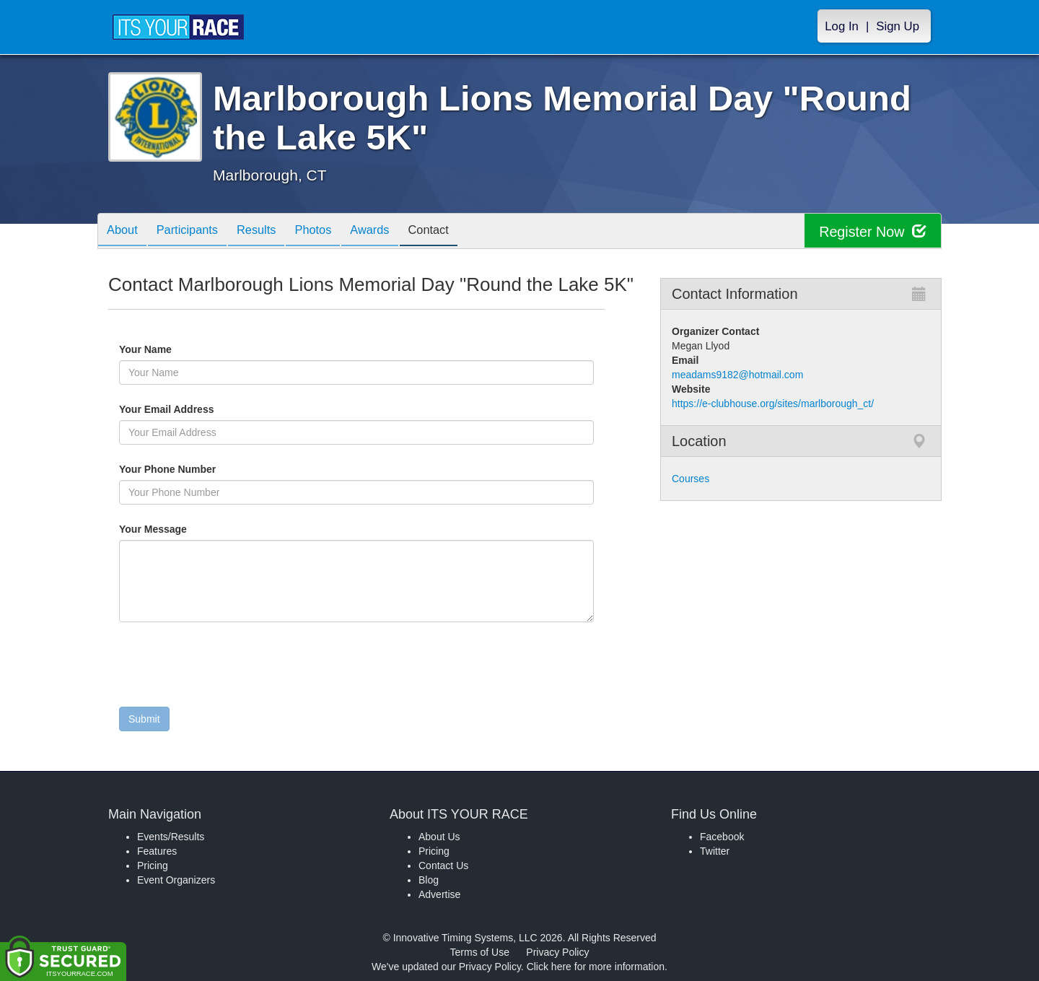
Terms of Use (479, 952)
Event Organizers (176, 880)
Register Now (871, 231)
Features (157, 851)
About (125, 232)
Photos (332, 232)
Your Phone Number (167, 469)
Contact (458, 232)
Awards (394, 232)
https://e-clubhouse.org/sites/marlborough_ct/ (773, 403)
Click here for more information (596, 966)
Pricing (152, 865)
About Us (439, 836)
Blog (428, 880)
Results (270, 232)
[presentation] (228, 668)
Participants (195, 232)
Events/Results (170, 836)
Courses (690, 478)
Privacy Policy (557, 952)
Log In (842, 26)
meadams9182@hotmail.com (737, 374)
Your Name (170, 349)
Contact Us (443, 865)
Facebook (722, 836)
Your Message (177, 529)
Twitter (714, 851)
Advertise (439, 894)
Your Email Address (222, 409)
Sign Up (897, 26)
